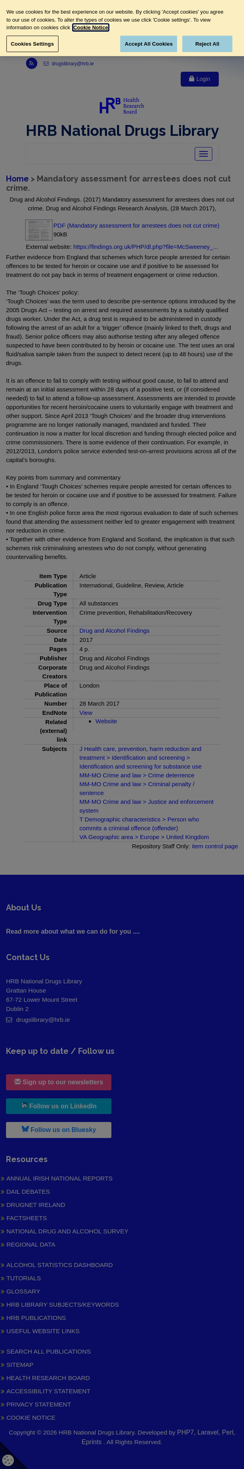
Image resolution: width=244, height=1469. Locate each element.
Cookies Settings (32, 44)
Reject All (207, 44)
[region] (122, 28)
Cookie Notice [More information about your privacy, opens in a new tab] (90, 27)
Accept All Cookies (149, 44)
